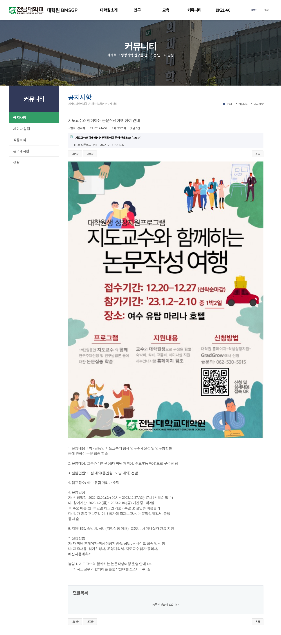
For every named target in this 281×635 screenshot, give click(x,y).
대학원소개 (108, 10)
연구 (137, 10)
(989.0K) (105, 137)
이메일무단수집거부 (43, 602)
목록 (257, 154)
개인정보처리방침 (18, 602)
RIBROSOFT (176, 626)
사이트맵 (84, 602)
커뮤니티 (194, 10)
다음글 (89, 154)
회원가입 (113, 602)
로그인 (98, 602)
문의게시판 (21, 151)
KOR (254, 10)
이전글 (75, 154)
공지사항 (19, 117)
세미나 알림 (21, 128)
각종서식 (19, 139)
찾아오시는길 (67, 602)
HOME (229, 104)
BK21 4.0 (223, 10)
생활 (16, 162)
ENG (266, 10)
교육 (165, 10)
